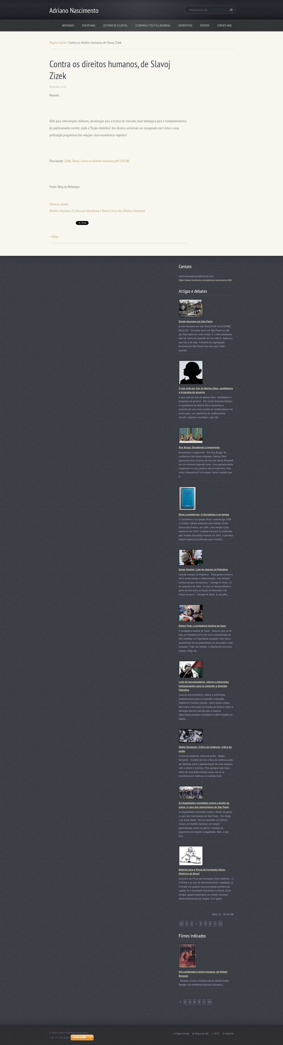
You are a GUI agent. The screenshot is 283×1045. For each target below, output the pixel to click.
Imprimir (229, 1033)
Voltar (54, 236)
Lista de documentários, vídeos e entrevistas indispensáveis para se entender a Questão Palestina (204, 686)
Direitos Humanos (60, 210)
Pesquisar (231, 10)
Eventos (204, 25)
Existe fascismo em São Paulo (196, 321)
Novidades (68, 25)
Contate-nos (224, 25)
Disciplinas (88, 25)
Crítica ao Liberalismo (86, 210)
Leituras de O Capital (115, 25)
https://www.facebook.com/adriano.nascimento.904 (205, 280)
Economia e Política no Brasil (153, 25)
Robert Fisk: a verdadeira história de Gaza (202, 625)
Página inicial (57, 42)
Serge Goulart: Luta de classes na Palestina (203, 569)
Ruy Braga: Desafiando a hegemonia (199, 447)
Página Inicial (182, 1033)
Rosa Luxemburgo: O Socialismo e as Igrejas (204, 514)
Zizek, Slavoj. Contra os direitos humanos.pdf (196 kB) (96, 161)
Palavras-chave (58, 204)
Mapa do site (202, 1033)
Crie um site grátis (59, 1037)
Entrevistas (185, 25)
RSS (216, 1033)
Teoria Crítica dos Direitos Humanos (123, 210)
